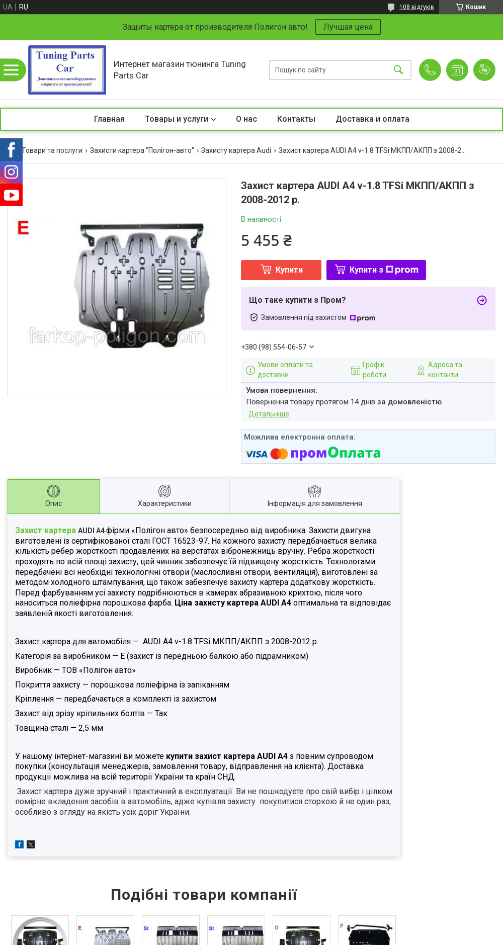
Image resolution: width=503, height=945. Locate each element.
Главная (109, 119)
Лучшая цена (348, 27)
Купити (289, 270)
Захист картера (46, 530)
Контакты (296, 119)
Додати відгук (484, 70)
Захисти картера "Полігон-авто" (142, 150)
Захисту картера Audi (236, 150)
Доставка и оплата (372, 119)
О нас (246, 119)
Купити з (384, 270)
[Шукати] (398, 69)
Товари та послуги (52, 150)
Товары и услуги (176, 119)
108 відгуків (416, 7)
